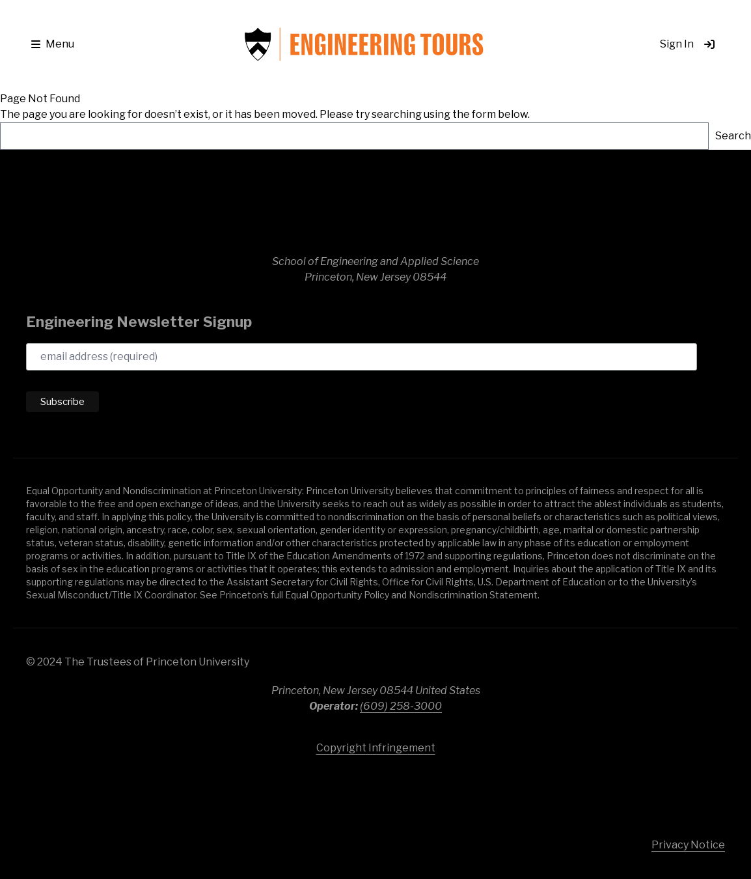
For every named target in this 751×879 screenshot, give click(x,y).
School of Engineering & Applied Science (117, 208)
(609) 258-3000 (401, 706)
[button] (53, 44)
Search (733, 136)
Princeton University (640, 790)
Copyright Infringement (375, 748)
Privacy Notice (688, 845)
